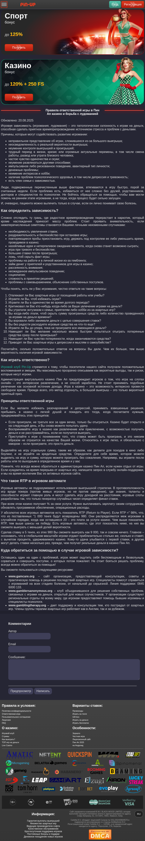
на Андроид (77, 745)
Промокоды (77, 711)
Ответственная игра (11, 714)
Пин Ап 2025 (78, 742)
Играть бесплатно (80, 723)
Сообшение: (16, 657)
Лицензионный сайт (81, 739)
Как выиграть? (8, 739)
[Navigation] (4, 4)
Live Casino (7, 745)
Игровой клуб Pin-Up (16, 367)
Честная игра (78, 736)
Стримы (5, 736)
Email (12, 644)
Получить (18, 47)
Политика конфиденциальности (16, 711)
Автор (12, 631)
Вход (115, 4)
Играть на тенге (79, 714)
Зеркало (76, 733)
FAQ (4, 723)
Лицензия (6, 720)
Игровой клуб (8, 733)
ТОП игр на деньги (10, 742)
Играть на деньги (80, 720)
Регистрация (133, 4)
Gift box (75, 717)
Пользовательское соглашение (16, 717)
